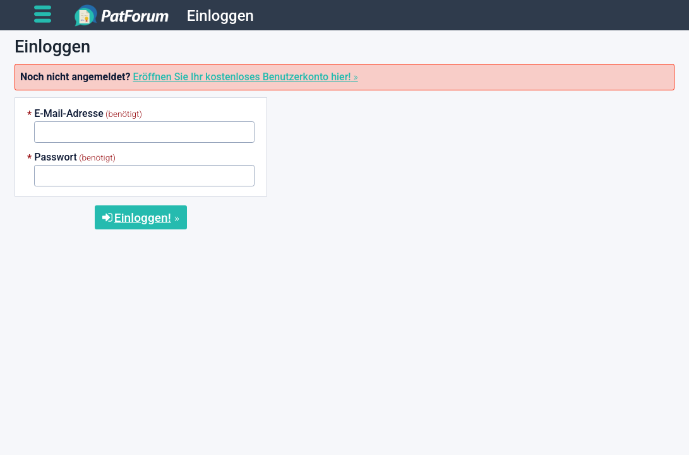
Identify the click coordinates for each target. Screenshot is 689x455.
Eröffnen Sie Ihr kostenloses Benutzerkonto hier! (241, 77)
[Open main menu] (47, 15)
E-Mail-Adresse (68, 113)
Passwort (55, 157)
